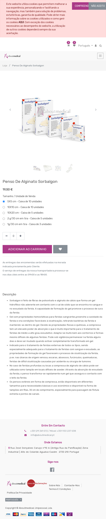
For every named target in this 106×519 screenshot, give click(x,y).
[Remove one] (6, 236)
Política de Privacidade (19, 492)
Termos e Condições (60, 489)
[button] (10, 109)
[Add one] (20, 236)
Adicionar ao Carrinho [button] (27, 249)
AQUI (21, 22)
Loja (5, 65)
